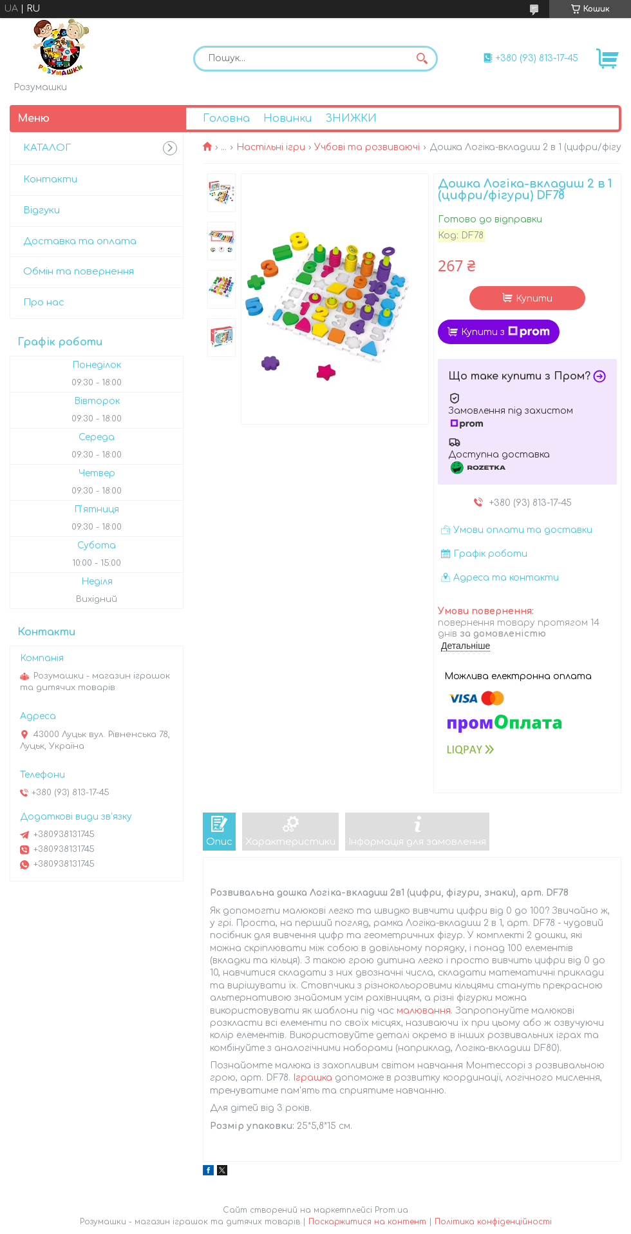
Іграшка (312, 1078)
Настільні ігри (270, 147)
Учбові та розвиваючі (367, 147)
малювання (424, 1011)
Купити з (505, 332)
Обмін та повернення (78, 271)
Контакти (50, 179)
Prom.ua (391, 1210)
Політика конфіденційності (493, 1221)
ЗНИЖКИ (351, 118)
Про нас (43, 302)
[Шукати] (422, 59)
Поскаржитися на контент (367, 1221)
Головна (226, 118)
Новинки (287, 118)
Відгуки (41, 210)
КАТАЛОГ (47, 147)
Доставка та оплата (80, 241)
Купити (534, 299)
